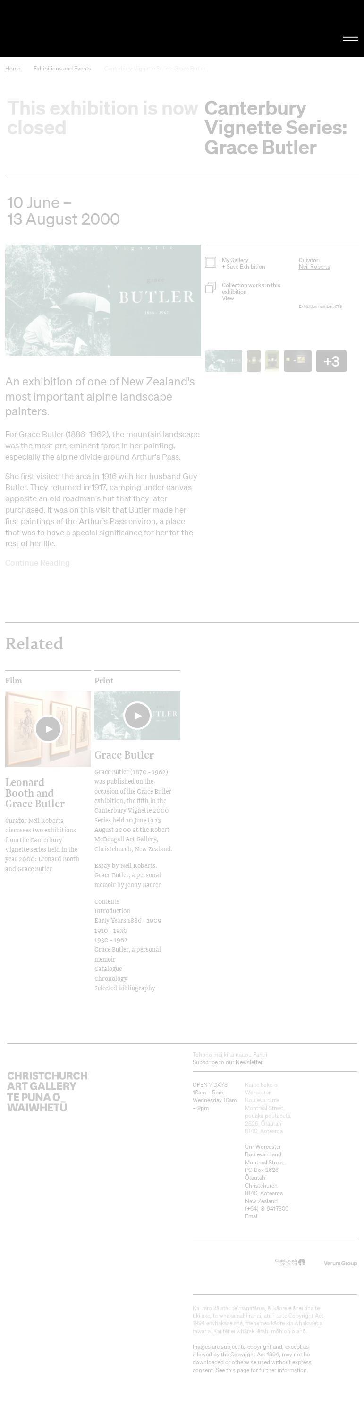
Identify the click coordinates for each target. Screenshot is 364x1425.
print (104, 680)
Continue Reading (37, 563)
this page (237, 1370)
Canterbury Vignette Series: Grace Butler (154, 68)
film (13, 680)
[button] (103, 300)
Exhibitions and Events (62, 68)
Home (12, 68)
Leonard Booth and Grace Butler (35, 793)
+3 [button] (331, 361)
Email (252, 1216)
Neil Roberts (314, 266)
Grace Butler (124, 754)
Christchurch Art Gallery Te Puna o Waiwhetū (61, 28)
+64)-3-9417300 (267, 1209)
